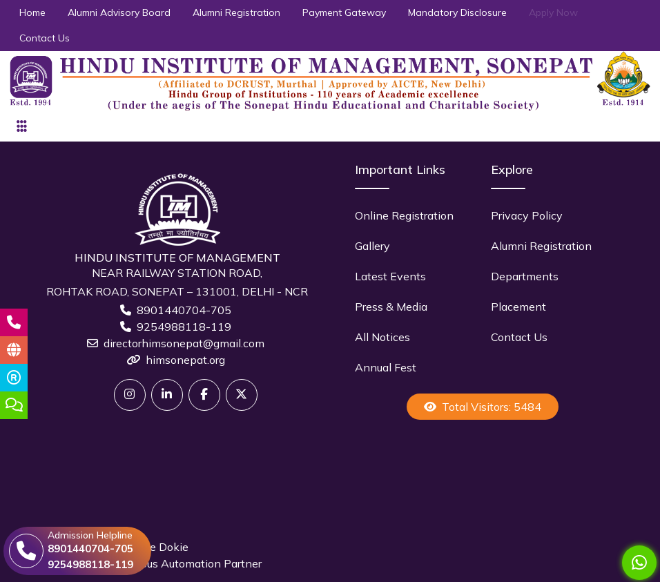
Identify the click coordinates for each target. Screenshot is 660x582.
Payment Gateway (344, 12)
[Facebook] (204, 395)
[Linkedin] (167, 395)
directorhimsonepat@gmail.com (184, 343)
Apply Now (553, 12)
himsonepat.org (185, 360)
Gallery (372, 246)
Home (32, 12)
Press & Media (391, 306)
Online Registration (404, 215)
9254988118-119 (184, 326)
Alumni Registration (236, 12)
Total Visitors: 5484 (482, 407)
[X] (242, 395)
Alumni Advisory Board (119, 12)
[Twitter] (130, 395)
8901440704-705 (184, 310)
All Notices (382, 337)
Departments (525, 276)
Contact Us (44, 38)
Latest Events (390, 276)
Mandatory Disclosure (457, 12)
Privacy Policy (527, 215)
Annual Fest (385, 367)
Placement (518, 306)
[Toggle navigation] (21, 126)
